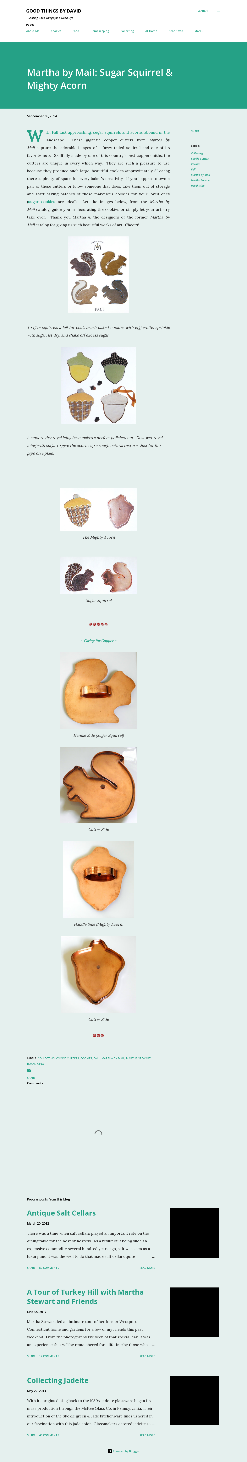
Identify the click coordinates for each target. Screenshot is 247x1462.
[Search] (202, 10)
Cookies (56, 31)
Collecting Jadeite (58, 1380)
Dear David (175, 31)
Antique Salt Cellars (61, 1213)
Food (76, 31)
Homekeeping (100, 31)
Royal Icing (197, 185)
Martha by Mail (200, 175)
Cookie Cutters (200, 158)
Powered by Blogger (123, 1451)
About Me (32, 31)
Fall (193, 169)
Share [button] (195, 131)
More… (199, 31)
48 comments (49, 1435)
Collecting (127, 31)
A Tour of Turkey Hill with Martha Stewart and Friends (85, 1296)
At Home (151, 31)
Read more (147, 1268)
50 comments (49, 1268)
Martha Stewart (200, 180)
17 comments (49, 1356)
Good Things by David (53, 11)
